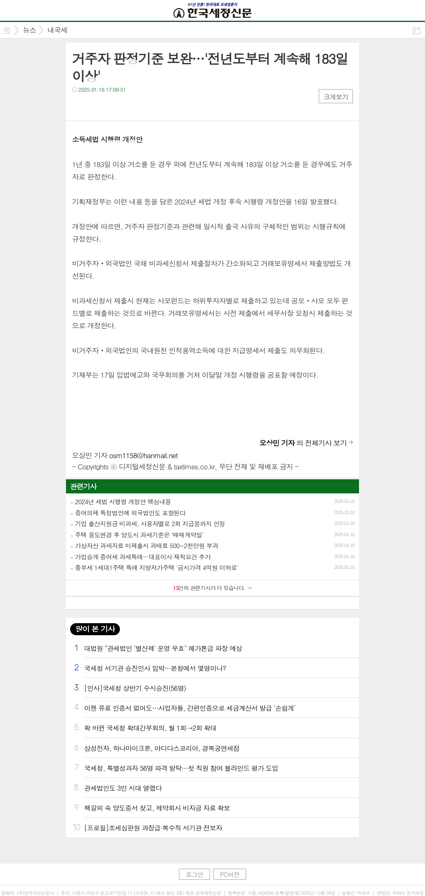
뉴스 (29, 30)
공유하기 (416, 30)
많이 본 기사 (95, 629)
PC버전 (229, 874)
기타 (129, 106)
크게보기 (335, 97)
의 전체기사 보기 (303, 443)
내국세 (57, 30)
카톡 (112, 106)
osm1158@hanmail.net (143, 455)
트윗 (96, 106)
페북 (79, 106)
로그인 (194, 874)
